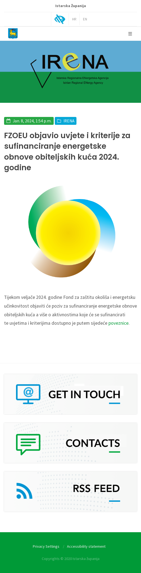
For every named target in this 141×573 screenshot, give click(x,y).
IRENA (68, 120)
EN (85, 19)
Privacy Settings (46, 546)
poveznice (118, 323)
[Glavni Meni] (130, 34)
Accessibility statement (86, 546)
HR (74, 19)
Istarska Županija (70, 6)
